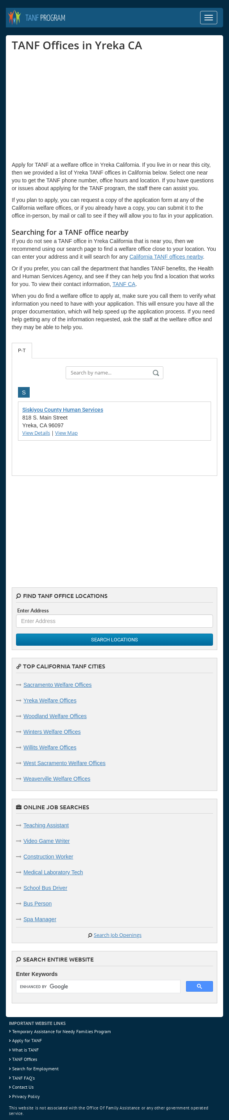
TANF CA (124, 284)
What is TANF (25, 1050)
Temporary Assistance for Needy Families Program (61, 1031)
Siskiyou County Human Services (62, 410)
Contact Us (23, 1087)
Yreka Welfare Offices (50, 700)
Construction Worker (48, 857)
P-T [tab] (22, 350)
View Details (36, 432)
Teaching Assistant (46, 825)
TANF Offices (24, 1059)
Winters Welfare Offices (52, 732)
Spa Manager (39, 919)
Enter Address (33, 610)
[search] (97, 986)
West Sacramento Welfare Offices (64, 763)
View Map (66, 432)
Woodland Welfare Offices (55, 716)
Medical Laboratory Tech (53, 872)
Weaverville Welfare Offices (56, 779)
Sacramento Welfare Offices (57, 685)
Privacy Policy (26, 1096)
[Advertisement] (70, 106)
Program (45, 18)
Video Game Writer (46, 841)
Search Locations (114, 640)
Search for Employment (35, 1068)
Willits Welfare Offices (50, 747)
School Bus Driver (45, 888)
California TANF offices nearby (166, 257)
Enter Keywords (37, 974)
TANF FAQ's (23, 1078)
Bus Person (37, 903)
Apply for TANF (27, 1040)
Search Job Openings (117, 934)
